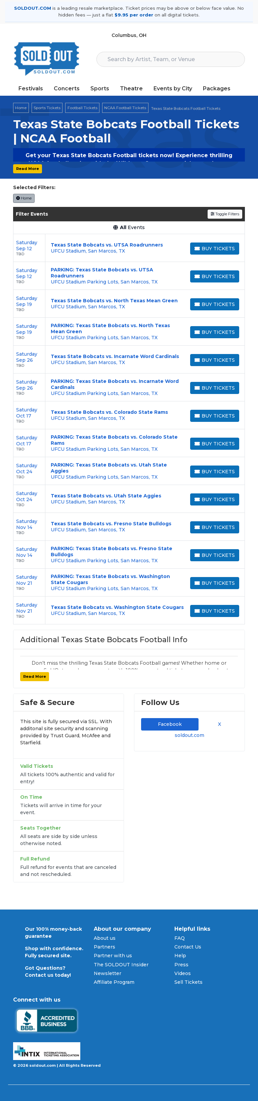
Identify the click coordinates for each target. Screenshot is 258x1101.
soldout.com (189, 735)
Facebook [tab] (170, 724)
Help (180, 956)
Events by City (173, 88)
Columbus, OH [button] (129, 35)
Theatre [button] (131, 88)
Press (181, 965)
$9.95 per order (134, 14)
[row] (129, 248)
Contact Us (187, 947)
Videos (182, 973)
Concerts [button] (67, 88)
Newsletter (107, 973)
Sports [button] (99, 88)
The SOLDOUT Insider (121, 965)
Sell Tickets (188, 982)
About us (105, 938)
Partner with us (113, 956)
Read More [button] (27, 168)
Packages (216, 88)
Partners (104, 947)
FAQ (179, 938)
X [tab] (218, 724)
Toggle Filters (225, 214)
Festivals (30, 88)
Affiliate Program (114, 982)
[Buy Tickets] (214, 249)
